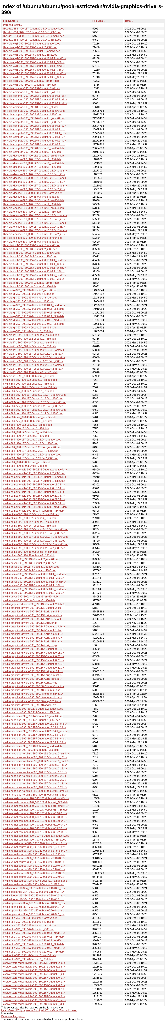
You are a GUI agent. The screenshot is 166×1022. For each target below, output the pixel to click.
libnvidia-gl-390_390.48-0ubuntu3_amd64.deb (29, 327)
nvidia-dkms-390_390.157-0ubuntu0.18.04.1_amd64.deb (35, 529)
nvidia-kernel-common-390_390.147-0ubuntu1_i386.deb (35, 809)
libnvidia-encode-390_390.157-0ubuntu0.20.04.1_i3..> (34, 226)
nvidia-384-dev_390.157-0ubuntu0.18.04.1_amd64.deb (34, 394)
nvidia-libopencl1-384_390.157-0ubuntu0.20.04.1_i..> (33, 899)
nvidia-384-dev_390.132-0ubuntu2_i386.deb (28, 383)
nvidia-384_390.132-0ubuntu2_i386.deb (26, 428)
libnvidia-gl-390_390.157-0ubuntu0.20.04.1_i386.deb (33, 316)
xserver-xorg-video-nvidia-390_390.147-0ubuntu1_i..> (34, 974)
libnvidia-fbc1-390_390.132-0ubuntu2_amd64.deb (31, 245)
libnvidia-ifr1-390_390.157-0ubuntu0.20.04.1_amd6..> (34, 357)
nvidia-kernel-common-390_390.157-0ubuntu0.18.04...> (35, 813)
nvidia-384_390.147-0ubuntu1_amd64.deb (27, 432)
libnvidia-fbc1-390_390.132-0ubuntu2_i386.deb (30, 249)
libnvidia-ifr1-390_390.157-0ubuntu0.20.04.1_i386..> (33, 361)
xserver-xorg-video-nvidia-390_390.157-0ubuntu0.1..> (34, 977)
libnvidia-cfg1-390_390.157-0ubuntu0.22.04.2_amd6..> (34, 73)
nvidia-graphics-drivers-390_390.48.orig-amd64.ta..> (33, 693)
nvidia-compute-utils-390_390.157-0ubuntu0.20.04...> (34, 492)
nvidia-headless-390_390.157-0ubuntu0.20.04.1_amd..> (35, 731)
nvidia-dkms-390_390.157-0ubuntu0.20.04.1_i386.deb (34, 540)
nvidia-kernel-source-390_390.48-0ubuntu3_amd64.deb (35, 880)
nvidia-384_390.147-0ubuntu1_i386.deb (26, 436)
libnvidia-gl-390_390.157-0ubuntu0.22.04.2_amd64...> (34, 320)
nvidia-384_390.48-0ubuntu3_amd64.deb (26, 462)
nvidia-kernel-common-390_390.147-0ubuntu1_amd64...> (36, 806)
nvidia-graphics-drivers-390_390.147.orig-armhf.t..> (32, 637)
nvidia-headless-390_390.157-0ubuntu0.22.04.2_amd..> (35, 738)
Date (128, 21)
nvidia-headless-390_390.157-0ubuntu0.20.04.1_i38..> (34, 734)
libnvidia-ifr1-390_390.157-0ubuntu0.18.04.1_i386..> (33, 353)
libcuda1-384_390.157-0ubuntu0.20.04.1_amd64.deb (33, 36)
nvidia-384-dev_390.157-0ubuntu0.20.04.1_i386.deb (33, 406)
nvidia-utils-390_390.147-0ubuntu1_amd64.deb (30, 925)
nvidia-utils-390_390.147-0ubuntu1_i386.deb (28, 929)
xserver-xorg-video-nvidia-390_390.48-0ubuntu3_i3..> (34, 1004)
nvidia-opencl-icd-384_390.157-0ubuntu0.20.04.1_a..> (34, 910)
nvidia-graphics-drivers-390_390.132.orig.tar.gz (30, 622)
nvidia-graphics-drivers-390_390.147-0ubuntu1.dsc (32, 630)
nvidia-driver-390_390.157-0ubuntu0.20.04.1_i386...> (33, 585)
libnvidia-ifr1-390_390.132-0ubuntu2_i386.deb (29, 338)
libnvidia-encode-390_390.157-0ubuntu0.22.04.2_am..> (35, 230)
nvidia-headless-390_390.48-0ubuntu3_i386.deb (31, 749)
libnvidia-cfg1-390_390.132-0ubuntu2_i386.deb (30, 47)
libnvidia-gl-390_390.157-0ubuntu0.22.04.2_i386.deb (33, 324)
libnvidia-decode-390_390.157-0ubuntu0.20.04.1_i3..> (34, 182)
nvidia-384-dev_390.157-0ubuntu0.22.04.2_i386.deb (33, 413)
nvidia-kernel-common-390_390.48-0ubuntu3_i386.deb (34, 839)
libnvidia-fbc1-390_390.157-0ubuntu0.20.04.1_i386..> (33, 271)
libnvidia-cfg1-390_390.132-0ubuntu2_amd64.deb (31, 43)
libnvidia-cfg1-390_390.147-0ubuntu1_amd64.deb (31, 51)
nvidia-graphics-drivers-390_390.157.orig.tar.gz (30, 682)
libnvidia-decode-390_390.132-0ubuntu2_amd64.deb (33, 155)
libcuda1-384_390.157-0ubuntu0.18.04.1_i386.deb (32, 32)
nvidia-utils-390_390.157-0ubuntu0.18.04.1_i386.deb (33, 936)
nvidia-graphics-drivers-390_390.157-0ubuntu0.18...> (33, 649)
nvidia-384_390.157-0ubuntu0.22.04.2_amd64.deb (32, 454)
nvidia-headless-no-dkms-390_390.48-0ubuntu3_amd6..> (36, 791)
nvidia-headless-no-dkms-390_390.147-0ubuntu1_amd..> (36, 761)
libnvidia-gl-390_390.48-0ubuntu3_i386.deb (28, 331)
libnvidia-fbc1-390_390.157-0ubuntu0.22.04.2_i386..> (33, 279)
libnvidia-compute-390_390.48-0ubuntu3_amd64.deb (33, 148)
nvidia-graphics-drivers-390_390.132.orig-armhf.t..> (32, 615)
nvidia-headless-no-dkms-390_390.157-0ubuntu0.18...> (35, 768)
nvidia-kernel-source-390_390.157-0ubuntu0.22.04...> (34, 873)
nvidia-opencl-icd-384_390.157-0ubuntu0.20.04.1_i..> (33, 914)
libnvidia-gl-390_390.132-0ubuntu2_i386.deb (28, 294)
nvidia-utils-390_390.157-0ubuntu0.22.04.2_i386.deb (33, 951)
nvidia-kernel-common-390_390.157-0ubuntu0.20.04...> (35, 821)
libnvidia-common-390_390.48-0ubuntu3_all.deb (30, 107)
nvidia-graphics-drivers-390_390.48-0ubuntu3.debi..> (33, 686)
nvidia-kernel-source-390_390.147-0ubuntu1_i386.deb (34, 854)
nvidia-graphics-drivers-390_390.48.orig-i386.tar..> (32, 701)
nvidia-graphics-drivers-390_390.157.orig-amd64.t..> (33, 671)
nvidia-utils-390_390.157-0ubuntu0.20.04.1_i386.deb (33, 944)
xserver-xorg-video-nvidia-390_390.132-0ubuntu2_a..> (34, 963)
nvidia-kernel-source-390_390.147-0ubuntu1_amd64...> (35, 850)
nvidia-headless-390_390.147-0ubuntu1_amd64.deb (33, 716)
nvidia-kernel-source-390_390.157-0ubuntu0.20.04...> (34, 865)
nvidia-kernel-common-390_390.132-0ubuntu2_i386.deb (35, 802)
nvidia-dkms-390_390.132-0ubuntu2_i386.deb (29, 518)
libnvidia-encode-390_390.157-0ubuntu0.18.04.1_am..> (35, 215)
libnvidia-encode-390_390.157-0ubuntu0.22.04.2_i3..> (34, 234)
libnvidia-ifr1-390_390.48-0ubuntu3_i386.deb (29, 376)
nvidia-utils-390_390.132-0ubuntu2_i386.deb (28, 921)
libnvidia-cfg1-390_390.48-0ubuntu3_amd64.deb (31, 80)
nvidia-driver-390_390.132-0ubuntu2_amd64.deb (31, 559)
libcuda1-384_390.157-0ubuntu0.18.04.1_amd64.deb (33, 28)
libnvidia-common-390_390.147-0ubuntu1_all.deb (31, 92)
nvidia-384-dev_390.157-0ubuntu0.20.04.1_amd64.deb (34, 402)
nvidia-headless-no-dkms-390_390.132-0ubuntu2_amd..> (36, 753)
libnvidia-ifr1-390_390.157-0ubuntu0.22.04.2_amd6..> (34, 365)
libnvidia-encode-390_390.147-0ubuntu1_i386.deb (32, 211)
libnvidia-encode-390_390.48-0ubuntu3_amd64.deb (32, 237)
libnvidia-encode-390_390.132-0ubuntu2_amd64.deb (33, 200)
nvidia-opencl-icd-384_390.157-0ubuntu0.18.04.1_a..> (34, 903)
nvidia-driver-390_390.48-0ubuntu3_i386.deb (29, 600)
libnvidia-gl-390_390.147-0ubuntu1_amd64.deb (30, 297)
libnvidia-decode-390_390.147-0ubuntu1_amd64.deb (33, 163)
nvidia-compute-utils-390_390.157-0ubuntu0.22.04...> (34, 499)
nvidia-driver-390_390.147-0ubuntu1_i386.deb (29, 570)
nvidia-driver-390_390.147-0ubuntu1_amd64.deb (31, 566)
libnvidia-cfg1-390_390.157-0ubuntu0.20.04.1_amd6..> (34, 66)
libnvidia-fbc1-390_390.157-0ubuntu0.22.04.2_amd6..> (34, 275)
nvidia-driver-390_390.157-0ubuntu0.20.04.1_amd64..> (34, 581)
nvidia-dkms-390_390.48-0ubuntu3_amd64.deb (30, 551)
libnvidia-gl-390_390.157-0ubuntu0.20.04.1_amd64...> (34, 312)
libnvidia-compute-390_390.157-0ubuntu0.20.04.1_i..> (34, 137)
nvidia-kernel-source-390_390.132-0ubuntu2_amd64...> (35, 843)
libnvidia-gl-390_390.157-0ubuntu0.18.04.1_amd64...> (34, 305)
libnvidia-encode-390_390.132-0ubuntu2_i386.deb (32, 204)
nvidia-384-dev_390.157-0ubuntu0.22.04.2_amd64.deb (34, 409)
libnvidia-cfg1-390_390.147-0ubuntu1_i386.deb (30, 54)
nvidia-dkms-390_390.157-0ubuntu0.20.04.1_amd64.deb (35, 536)
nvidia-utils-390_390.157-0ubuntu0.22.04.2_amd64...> (34, 948)
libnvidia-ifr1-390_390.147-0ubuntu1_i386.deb (29, 346)
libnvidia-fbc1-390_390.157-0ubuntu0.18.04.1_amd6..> (34, 260)
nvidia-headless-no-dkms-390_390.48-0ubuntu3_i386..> (35, 794)
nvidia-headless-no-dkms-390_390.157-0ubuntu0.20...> (35, 776)
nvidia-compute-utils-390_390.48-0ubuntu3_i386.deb (33, 510)
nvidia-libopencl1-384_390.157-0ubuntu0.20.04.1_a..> (34, 895)
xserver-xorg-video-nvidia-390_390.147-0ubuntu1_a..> (34, 970)
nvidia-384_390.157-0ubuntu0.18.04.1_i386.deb (30, 443)
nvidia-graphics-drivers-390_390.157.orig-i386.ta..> (32, 678)
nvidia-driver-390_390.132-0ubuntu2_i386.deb (29, 563)
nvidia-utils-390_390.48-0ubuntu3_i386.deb (28, 959)
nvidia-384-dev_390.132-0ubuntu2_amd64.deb (30, 379)
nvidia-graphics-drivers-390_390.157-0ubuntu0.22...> (33, 664)
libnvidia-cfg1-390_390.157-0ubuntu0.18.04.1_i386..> (33, 62)
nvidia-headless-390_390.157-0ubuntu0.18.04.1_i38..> (34, 727)
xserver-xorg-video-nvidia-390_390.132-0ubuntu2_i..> (34, 966)
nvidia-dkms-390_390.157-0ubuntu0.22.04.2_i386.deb (34, 548)
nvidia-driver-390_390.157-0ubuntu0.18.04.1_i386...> (33, 578)
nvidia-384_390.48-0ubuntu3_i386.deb (25, 466)
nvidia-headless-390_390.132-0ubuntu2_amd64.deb (33, 708)
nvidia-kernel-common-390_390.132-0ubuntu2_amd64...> (36, 798)
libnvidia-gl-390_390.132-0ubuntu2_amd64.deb (30, 290)
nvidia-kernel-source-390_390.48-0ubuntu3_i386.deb (33, 884)
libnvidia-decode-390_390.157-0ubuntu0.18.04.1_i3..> (34, 174)
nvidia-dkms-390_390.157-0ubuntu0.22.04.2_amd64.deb (35, 544)
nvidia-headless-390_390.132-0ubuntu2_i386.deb (31, 712)
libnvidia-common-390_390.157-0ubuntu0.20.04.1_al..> (35, 99)
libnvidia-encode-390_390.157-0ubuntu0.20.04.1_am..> (35, 223)
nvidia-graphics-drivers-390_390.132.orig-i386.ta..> (32, 619)
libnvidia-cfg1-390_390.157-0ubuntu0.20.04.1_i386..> (33, 69)
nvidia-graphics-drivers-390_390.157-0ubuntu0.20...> (33, 656)
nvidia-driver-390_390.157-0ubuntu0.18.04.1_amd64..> (34, 574)
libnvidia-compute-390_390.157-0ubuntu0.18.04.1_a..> (34, 125)
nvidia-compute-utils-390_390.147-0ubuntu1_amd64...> (35, 477)
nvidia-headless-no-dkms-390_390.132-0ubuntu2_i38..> (35, 757)
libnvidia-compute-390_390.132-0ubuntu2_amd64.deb (34, 110)
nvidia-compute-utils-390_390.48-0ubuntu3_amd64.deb (35, 507)
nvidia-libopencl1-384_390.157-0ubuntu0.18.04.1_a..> (34, 888)
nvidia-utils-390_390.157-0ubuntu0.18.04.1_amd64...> (34, 933)
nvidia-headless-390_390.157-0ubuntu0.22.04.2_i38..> (34, 742)
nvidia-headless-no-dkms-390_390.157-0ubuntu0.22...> (35, 783)
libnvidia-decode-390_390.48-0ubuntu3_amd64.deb (32, 193)
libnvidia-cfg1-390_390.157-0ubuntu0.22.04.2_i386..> (33, 77)
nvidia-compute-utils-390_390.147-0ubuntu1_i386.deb (34, 480)
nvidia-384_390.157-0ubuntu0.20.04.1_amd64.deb (32, 447)
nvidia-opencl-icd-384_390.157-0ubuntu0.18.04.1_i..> (33, 906)
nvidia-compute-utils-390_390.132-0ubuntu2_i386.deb (34, 473)
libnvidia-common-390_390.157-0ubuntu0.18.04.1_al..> (35, 95)
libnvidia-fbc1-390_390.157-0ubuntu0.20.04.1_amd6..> (34, 267)
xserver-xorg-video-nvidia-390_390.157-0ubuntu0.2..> (34, 985)
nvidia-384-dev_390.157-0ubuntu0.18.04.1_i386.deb (33, 398)
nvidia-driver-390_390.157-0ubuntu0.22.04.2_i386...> (33, 593)
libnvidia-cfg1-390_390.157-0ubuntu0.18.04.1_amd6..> (34, 58)
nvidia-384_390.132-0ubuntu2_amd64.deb (27, 424)
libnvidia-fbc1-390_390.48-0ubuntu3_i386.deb (29, 286)
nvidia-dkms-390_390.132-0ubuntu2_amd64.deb (31, 514)
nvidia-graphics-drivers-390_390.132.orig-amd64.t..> (33, 611)
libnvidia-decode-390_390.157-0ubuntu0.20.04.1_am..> (35, 178)
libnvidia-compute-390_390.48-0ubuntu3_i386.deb (32, 152)
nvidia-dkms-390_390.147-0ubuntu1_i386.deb (29, 525)
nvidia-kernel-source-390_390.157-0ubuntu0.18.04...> (34, 858)
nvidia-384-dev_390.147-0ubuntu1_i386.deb (28, 391)
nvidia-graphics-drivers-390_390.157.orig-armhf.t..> (32, 675)
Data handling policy (13, 1016)
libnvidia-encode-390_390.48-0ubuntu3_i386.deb (31, 241)
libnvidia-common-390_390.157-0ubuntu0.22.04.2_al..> (35, 103)
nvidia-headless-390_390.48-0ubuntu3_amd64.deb (32, 746)
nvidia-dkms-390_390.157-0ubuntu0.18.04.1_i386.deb (34, 533)
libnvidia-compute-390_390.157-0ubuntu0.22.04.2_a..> (34, 140)
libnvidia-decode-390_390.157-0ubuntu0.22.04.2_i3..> (34, 189)
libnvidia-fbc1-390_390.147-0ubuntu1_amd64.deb (31, 252)
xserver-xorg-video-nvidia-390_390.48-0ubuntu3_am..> (34, 1000)
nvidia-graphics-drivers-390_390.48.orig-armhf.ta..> (32, 697)
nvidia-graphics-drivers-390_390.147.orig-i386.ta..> (32, 641)
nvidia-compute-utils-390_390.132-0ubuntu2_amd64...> (35, 469)
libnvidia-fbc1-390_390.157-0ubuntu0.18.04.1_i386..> (33, 264)
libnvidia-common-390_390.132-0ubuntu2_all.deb (31, 88)
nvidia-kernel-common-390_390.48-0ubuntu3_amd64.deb (36, 835)
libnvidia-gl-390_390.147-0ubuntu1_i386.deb (28, 301)
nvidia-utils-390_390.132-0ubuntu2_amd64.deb (30, 918)
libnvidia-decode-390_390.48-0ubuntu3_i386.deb (31, 196)
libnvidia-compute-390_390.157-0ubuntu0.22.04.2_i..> (34, 144)
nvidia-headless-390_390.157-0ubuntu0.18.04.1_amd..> (35, 723)
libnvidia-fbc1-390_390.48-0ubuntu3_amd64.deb (31, 282)
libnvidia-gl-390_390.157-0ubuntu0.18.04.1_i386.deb (33, 309)
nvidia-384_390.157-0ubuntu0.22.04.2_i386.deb (30, 458)
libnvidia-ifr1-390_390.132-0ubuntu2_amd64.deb (31, 335)
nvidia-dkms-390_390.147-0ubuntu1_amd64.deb (31, 522)
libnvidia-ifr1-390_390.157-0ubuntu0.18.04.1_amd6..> (34, 350)
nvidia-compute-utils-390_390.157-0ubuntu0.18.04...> (34, 484)
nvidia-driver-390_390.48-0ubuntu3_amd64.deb (30, 596)
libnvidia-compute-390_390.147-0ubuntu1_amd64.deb (34, 118)
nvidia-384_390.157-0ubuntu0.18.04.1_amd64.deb (32, 439)
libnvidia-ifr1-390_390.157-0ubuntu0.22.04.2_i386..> (33, 368)
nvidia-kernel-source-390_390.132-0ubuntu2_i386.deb (34, 847)
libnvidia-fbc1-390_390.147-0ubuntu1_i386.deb (30, 256)
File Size (97, 21)
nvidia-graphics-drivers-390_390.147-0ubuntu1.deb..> (34, 626)
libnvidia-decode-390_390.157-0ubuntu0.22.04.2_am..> (35, 185)
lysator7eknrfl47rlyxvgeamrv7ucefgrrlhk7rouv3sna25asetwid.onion (39, 1010)
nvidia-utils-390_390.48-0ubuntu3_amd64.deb (29, 955)
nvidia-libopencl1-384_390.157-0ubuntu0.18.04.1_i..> (33, 891)
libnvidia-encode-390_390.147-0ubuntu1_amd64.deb (33, 208)
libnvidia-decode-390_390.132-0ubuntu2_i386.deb (32, 159)
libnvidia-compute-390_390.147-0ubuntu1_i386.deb (32, 122)
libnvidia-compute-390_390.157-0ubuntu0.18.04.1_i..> (34, 129)
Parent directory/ (12, 25)
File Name (9, 21)
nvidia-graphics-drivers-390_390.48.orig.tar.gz (29, 705)
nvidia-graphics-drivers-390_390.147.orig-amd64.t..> (33, 634)
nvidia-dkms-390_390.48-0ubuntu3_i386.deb (29, 555)
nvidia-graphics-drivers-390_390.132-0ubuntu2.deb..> (34, 604)
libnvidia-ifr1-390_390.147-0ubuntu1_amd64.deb (31, 342)
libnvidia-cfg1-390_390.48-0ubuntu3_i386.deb (29, 84)
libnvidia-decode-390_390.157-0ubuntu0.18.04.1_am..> (35, 170)
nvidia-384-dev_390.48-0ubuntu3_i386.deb (27, 421)
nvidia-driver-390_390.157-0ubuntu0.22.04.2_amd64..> (34, 589)
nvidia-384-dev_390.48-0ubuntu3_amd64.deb (29, 417)
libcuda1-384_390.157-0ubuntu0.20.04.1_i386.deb (32, 39)
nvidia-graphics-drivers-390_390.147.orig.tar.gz (30, 645)
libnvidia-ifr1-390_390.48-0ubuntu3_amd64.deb (30, 372)
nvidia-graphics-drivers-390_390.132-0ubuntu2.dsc (32, 607)
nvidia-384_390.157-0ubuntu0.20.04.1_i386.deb (30, 451)
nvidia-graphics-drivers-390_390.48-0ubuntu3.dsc (31, 690)
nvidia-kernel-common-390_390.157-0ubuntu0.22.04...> (35, 828)
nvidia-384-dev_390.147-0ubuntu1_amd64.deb (30, 387)
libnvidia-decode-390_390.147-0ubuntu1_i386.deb (32, 167)
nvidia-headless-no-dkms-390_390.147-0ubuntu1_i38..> (35, 764)
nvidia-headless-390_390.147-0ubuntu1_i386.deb (31, 720)
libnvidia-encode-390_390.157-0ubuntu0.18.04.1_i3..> (34, 219)
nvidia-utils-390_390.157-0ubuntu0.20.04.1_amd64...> (34, 940)
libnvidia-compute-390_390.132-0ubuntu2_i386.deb (32, 114)
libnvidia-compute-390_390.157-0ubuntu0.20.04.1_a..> (34, 133)
